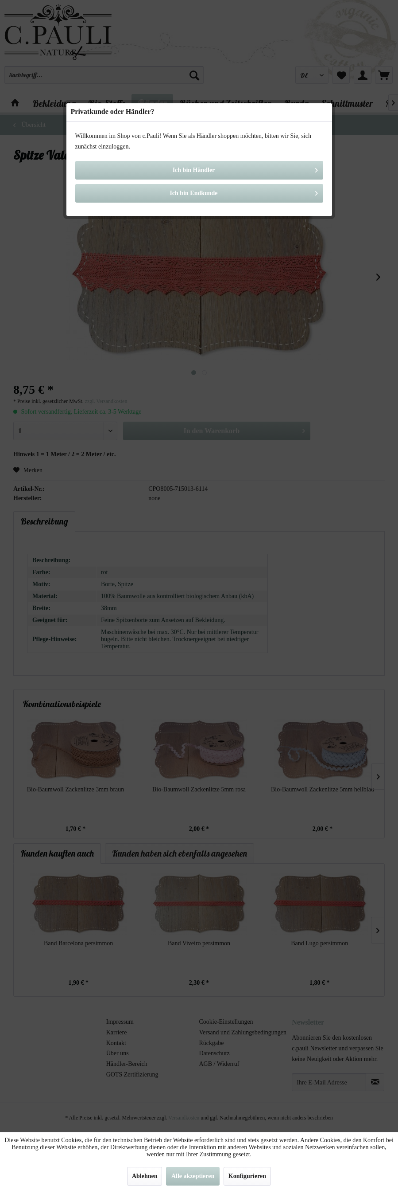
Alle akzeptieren (192, 1176)
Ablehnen (145, 1176)
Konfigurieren (247, 1176)
